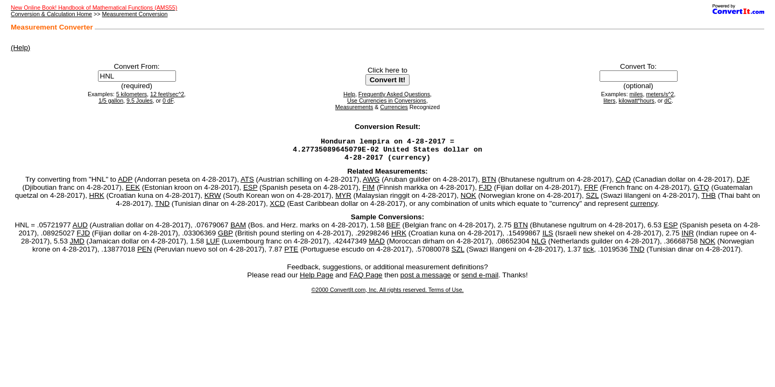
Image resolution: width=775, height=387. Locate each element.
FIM (368, 192)
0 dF (168, 100)
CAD (623, 184)
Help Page (316, 280)
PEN (144, 254)
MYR (343, 200)
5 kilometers (131, 94)
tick (588, 254)
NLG (538, 246)
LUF (213, 246)
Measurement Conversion (134, 14)
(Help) (20, 48)
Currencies (394, 107)
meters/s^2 (660, 94)
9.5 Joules (139, 100)
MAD (377, 246)
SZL (592, 200)
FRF (591, 192)
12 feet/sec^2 (167, 94)
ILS (547, 238)
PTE (291, 254)
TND (162, 208)
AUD (80, 230)
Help (349, 94)
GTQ (701, 192)
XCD (277, 208)
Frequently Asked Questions (394, 94)
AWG (371, 184)
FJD (485, 192)
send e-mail (479, 280)
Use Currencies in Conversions (386, 100)
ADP (125, 184)
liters (609, 100)
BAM (238, 230)
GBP (225, 238)
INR (687, 238)
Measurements (354, 107)
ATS (247, 184)
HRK (96, 200)
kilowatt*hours (636, 100)
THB (708, 200)
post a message (425, 280)
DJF (743, 184)
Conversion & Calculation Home (51, 14)
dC (668, 100)
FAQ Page (366, 280)
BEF (393, 230)
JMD (77, 246)
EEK (132, 192)
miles (636, 94)
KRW (213, 200)
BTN (489, 184)
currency (643, 208)
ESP (250, 192)
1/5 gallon (110, 100)
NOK (468, 200)
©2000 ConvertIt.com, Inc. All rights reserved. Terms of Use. (387, 294)
